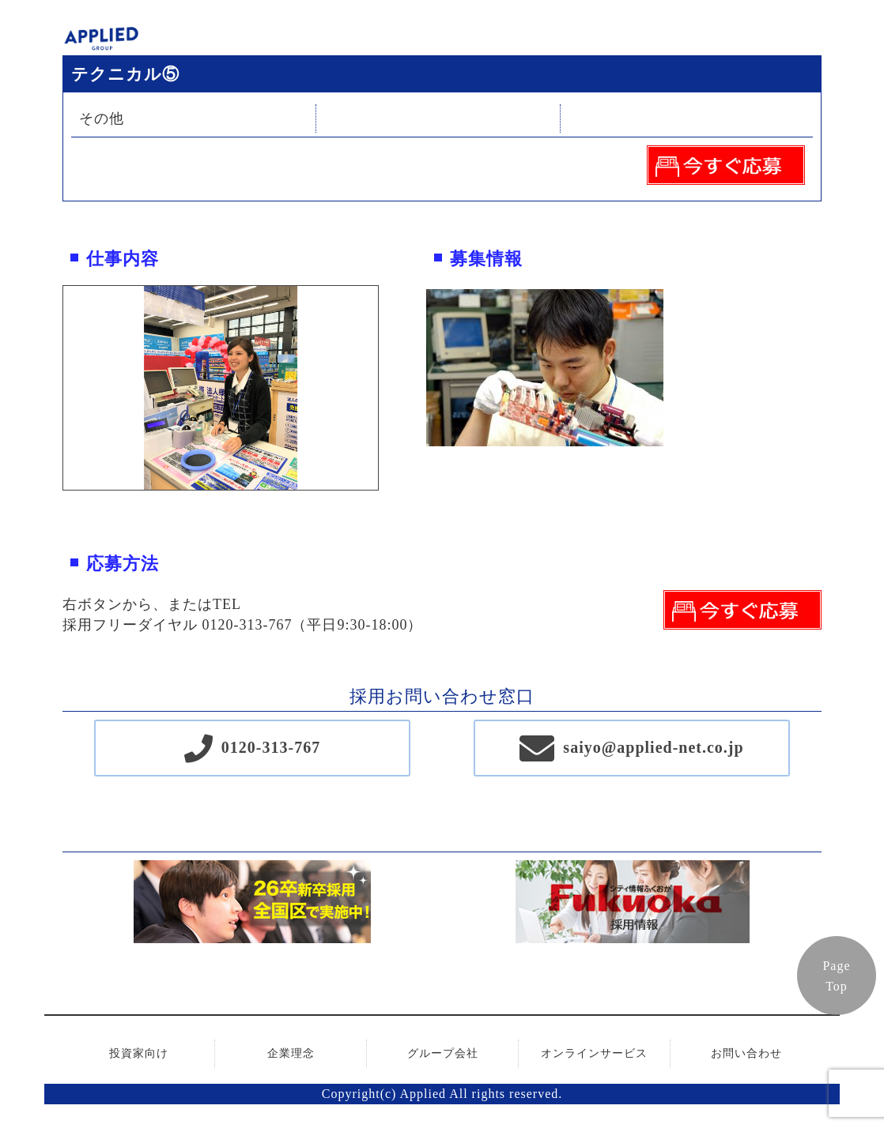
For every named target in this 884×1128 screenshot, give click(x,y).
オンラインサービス (594, 1053)
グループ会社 (442, 1053)
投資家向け (138, 1053)
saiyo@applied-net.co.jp (653, 747)
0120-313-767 (270, 747)
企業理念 (291, 1053)
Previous (51, 388)
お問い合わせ (746, 1053)
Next (390, 388)
